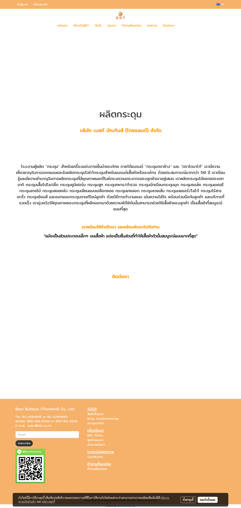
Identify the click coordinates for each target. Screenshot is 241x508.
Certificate (95, 456)
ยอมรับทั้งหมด (207, 499)
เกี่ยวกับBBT (81, 25)
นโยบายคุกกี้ (48, 501)
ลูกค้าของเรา (95, 440)
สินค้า (98, 25)
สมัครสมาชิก (40, 4)
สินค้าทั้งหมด (95, 414)
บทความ (152, 25)
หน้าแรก (62, 25)
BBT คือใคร (95, 435)
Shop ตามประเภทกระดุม (103, 418)
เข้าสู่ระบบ (22, 4)
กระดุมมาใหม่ (95, 423)
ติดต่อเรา (169, 25)
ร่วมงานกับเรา (96, 444)
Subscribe (24, 443)
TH (220, 4)
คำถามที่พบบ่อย (131, 25)
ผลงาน (111, 25)
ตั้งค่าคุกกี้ (188, 499)
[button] (183, 25)
